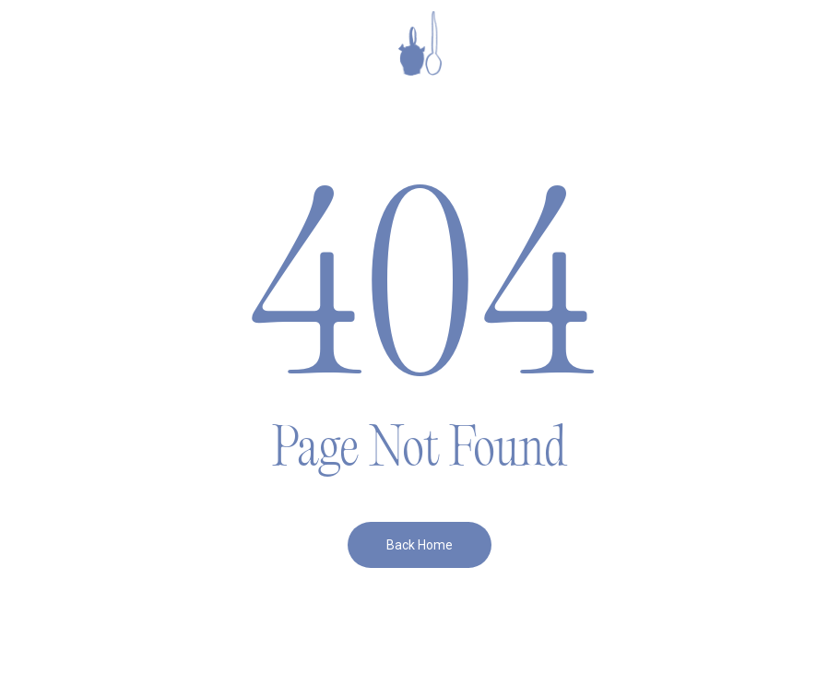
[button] (56, 43)
